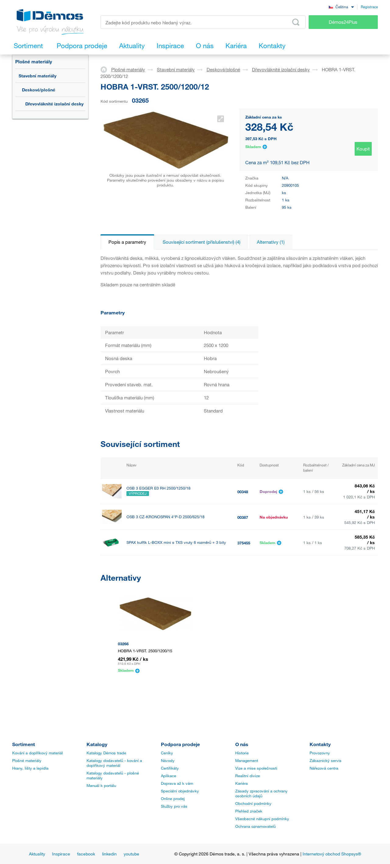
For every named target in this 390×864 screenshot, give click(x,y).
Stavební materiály (37, 75)
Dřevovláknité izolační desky (54, 103)
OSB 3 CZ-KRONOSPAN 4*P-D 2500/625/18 (165, 517)
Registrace (369, 6)
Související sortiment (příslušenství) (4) (201, 242)
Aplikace (168, 775)
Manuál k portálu (101, 785)
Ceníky (167, 752)
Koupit (363, 148)
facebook (86, 853)
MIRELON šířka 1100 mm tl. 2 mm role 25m (165, 568)
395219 (243, 568)
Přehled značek (248, 811)
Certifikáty (170, 768)
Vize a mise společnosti (256, 768)
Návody (168, 760)
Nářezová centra (324, 768)
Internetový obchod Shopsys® (332, 853)
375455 (243, 542)
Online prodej (173, 798)
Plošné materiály (33, 61)
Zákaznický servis (326, 760)
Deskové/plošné (38, 89)
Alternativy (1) (271, 242)
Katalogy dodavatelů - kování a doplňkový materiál (114, 763)
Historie (242, 752)
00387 (242, 517)
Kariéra (241, 783)
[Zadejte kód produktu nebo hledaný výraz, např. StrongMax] (203, 22)
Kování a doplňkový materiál (37, 752)
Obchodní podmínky (253, 803)
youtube (131, 853)
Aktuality (37, 853)
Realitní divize (247, 775)
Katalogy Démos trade (106, 752)
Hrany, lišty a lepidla (30, 768)
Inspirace (61, 853)
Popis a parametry (127, 242)
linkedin (109, 853)
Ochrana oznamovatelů (255, 826)
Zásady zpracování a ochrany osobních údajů (261, 793)
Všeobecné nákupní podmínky (262, 818)
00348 (242, 491)
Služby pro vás (174, 806)
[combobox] (341, 6)
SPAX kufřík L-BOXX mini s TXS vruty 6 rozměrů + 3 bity (176, 542)
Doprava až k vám (177, 783)
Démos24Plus (343, 22)
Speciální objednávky (180, 790)
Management (246, 760)
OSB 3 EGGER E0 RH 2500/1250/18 (158, 488)
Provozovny (320, 752)
